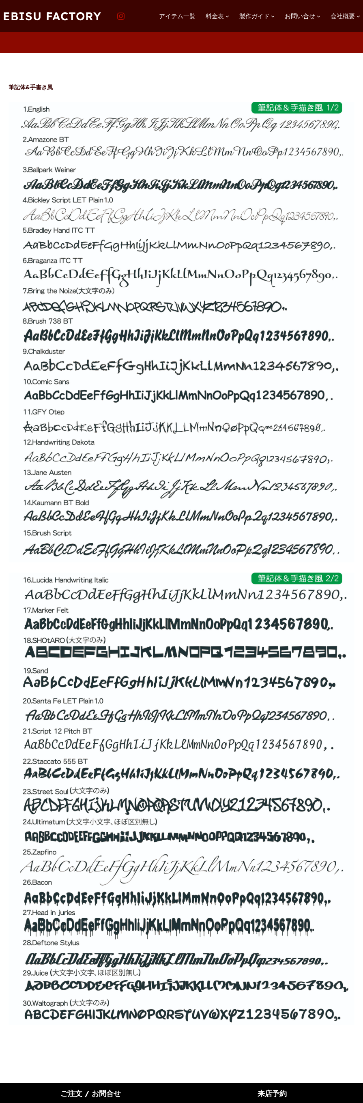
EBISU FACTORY (52, 16)
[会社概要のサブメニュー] (358, 16)
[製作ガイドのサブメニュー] (273, 16)
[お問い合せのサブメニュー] (318, 16)
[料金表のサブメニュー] (227, 16)
